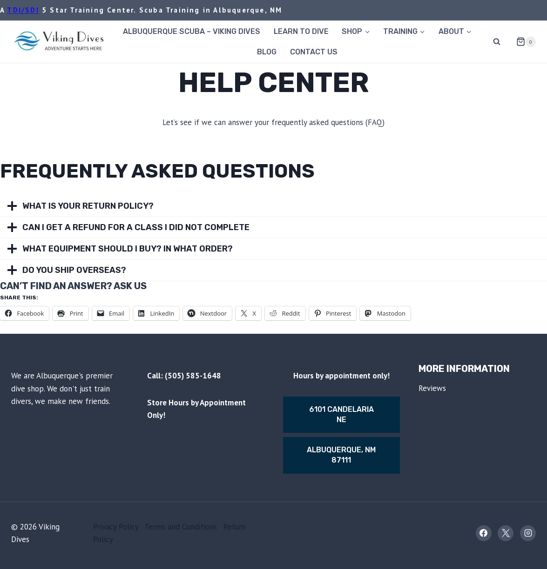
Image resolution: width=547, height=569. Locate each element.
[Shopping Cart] (522, 42)
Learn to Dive (301, 31)
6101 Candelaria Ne (341, 414)
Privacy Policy (115, 527)
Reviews (432, 388)
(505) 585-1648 (193, 376)
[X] (505, 533)
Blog (267, 51)
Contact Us (314, 51)
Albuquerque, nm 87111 (341, 454)
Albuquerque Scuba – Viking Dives (191, 31)
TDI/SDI (23, 10)
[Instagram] (528, 533)
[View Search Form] (496, 41)
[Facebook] (484, 533)
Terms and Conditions (180, 527)
